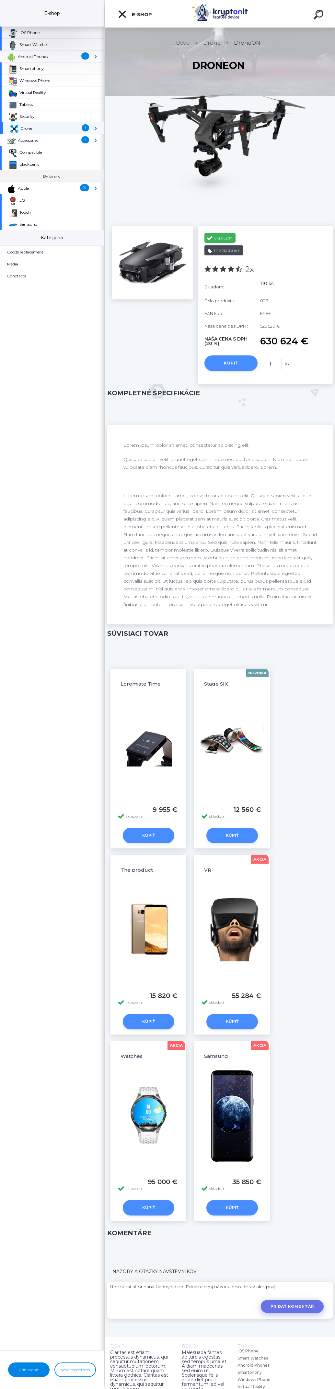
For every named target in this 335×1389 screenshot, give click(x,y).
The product (137, 870)
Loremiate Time (141, 684)
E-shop (135, 14)
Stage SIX (216, 684)
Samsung (216, 1056)
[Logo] (220, 13)
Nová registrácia (75, 1369)
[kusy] (274, 363)
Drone (212, 43)
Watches (132, 1056)
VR (207, 870)
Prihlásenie (28, 1369)
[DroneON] (152, 228)
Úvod (183, 43)
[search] (319, 15)
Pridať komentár (292, 1306)
